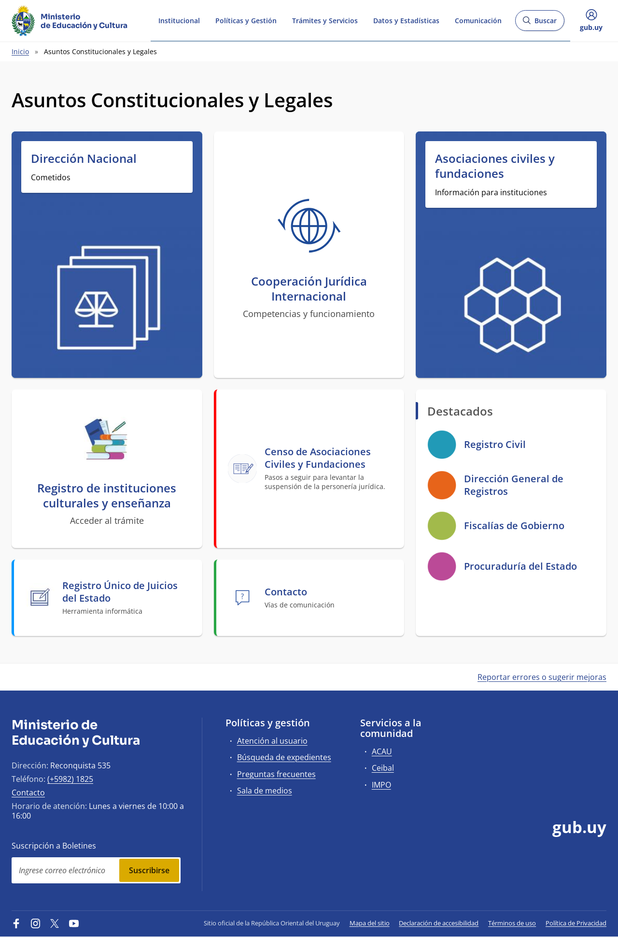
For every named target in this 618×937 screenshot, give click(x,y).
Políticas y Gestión (246, 20)
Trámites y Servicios (325, 20)
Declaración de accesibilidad (438, 923)
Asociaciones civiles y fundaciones (495, 166)
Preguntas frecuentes (276, 774)
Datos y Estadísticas (406, 20)
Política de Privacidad (576, 923)
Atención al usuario (272, 740)
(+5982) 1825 (70, 779)
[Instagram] (36, 923)
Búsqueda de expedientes (284, 757)
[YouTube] (74, 923)
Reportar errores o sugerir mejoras (542, 677)
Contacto (28, 792)
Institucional (179, 20)
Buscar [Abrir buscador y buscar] (539, 23)
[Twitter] (54, 923)
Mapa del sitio (370, 923)
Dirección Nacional (84, 158)
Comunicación (478, 20)
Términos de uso (512, 923)
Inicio (20, 51)
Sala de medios (264, 790)
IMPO (381, 784)
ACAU (382, 751)
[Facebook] (16, 923)
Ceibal (383, 768)
